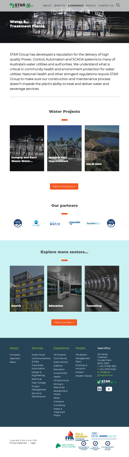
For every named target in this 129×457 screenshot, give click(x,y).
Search (118, 4)
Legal (33, 443)
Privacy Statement (18, 443)
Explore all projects (63, 186)
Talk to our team (63, 322)
